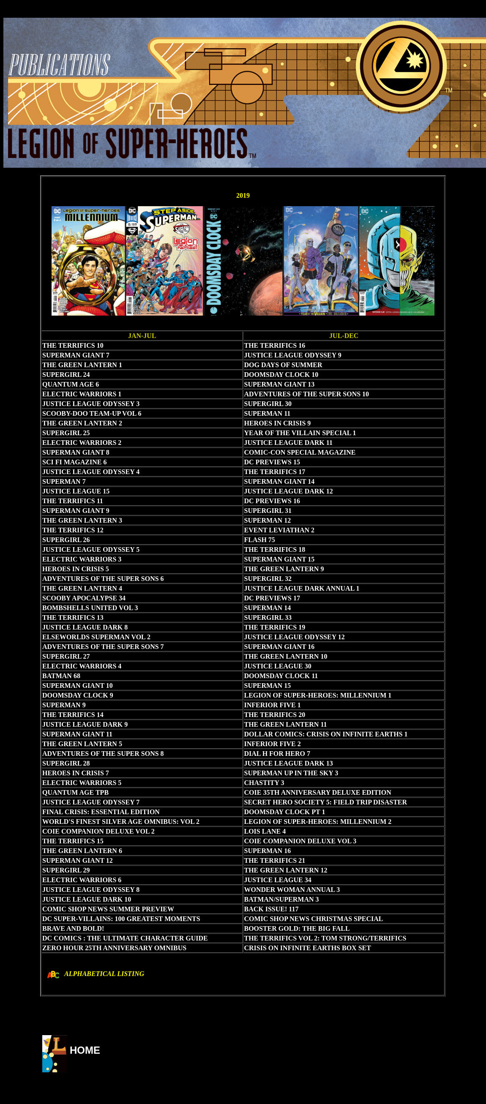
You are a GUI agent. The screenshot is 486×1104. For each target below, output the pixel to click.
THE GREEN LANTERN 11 (285, 724)
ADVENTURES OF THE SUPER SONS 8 (103, 753)
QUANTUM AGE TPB (75, 792)
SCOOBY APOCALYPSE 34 (84, 598)
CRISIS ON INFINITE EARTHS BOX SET (307, 947)
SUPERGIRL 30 (268, 403)
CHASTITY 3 (264, 782)
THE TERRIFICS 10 (73, 345)
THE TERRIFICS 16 (275, 345)
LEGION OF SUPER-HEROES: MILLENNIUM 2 (318, 821)
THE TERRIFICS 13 (73, 617)
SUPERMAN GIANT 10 (77, 685)
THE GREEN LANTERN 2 (82, 423)
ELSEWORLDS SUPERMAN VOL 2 (96, 637)
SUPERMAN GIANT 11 (77, 734)
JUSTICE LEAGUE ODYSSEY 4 (90, 471)
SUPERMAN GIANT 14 (279, 481)
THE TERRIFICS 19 (275, 627)
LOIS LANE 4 (265, 831)
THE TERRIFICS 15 (73, 841)
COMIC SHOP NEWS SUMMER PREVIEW (108, 909)
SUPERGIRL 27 (66, 656)
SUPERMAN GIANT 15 (279, 559)
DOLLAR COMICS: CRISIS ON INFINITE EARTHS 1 (326, 734)
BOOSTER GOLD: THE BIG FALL (297, 928)
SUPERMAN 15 (267, 685)
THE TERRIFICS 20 (275, 714)
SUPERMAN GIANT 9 (75, 510)
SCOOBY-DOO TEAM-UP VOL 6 (92, 413)
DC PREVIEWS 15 (272, 462)
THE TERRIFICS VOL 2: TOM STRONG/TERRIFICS (325, 938)
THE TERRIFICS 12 (73, 530)
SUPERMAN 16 (267, 850)
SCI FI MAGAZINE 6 (74, 462)
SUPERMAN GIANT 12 (77, 860)
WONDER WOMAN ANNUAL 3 (292, 889)
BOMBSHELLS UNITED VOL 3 (90, 607)
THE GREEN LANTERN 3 (82, 520)
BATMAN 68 (61, 675)
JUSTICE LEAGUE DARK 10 (86, 899)
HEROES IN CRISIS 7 (75, 773)
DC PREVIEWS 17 (272, 598)
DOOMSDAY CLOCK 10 (281, 374)
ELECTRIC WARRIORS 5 (81, 782)
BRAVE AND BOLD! (73, 928)
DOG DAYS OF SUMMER (283, 364)
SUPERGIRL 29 (66, 870)
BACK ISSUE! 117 (271, 909)
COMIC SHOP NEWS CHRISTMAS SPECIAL (313, 918)
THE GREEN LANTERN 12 (286, 870)
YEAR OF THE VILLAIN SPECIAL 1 (300, 432)
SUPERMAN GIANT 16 (279, 646)
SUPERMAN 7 (64, 481)
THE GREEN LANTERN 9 (284, 568)
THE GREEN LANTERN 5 (82, 743)
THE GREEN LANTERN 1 (82, 364)
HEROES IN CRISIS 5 (75, 568)
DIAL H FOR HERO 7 (277, 753)
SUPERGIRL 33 (268, 617)
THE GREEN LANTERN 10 (286, 656)
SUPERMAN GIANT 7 (75, 355)
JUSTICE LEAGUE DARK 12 (288, 491)
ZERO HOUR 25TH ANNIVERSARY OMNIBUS (114, 947)
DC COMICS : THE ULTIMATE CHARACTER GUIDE (125, 938)
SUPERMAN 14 (267, 607)
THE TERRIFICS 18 (275, 549)
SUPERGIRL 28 (66, 763)
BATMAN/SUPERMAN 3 (281, 899)
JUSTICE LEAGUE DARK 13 (288, 763)
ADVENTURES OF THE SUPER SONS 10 (306, 394)
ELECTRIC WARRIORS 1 (81, 394)
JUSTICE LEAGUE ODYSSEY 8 (90, 889)
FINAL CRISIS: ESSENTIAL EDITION (101, 811)
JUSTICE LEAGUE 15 (75, 491)
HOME (85, 1050)
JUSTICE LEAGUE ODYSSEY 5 (90, 549)
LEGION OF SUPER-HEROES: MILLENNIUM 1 (318, 695)
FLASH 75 (259, 539)
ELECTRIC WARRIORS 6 (81, 879)
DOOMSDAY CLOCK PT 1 (284, 811)
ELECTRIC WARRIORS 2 (81, 442)
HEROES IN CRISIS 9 (277, 423)
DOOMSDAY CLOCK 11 (281, 675)
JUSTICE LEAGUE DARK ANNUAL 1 (302, 588)
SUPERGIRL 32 (268, 578)
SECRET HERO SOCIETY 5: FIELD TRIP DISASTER (325, 802)
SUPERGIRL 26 (66, 539)
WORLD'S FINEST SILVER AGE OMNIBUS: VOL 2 (120, 821)
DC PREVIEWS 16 (272, 500)
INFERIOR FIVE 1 (272, 705)
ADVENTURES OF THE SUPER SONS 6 (103, 578)
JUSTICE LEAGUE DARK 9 (85, 724)
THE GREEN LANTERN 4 (82, 588)
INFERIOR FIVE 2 (272, 743)
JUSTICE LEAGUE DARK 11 (288, 442)
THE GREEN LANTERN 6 (82, 850)
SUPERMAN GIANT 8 (75, 452)
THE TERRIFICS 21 (275, 860)
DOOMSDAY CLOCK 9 (77, 695)
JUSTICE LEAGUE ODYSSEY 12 (294, 637)
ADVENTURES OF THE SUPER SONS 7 (103, 646)
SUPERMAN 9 (64, 705)
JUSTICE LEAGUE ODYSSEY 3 (90, 403)
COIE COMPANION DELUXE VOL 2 (98, 831)
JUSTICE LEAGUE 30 (277, 666)
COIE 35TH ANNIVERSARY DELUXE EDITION (317, 792)
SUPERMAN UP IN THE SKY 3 (291, 773)
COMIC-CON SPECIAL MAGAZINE (300, 452)
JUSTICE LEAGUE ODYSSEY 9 (292, 355)
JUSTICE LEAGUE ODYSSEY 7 (90, 802)
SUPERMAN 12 (267, 520)
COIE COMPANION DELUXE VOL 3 (300, 841)
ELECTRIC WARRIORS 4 (81, 666)
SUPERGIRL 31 (268, 510)
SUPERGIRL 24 (66, 374)
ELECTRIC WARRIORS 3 (81, 559)
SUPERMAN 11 (267, 413)
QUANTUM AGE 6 (70, 384)
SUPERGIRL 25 (66, 432)
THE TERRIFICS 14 (73, 714)
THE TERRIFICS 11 (72, 500)
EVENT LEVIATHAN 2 (279, 530)
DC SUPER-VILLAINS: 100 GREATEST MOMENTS (121, 918)
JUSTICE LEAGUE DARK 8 (85, 627)
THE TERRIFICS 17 (275, 471)
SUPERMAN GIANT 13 (279, 384)
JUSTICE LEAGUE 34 (277, 879)
